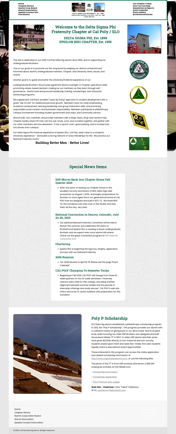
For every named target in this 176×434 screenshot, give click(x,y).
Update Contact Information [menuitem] (28, 422)
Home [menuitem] (17, 409)
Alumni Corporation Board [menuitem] (27, 415)
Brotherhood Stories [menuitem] (151, 415)
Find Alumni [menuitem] (86, 409)
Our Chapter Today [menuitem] (90, 412)
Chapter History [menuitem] (22, 412)
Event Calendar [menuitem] (149, 409)
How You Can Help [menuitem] (90, 415)
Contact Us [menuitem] (147, 419)
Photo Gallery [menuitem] (148, 412)
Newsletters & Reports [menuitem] (92, 419)
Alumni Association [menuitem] (24, 419)
